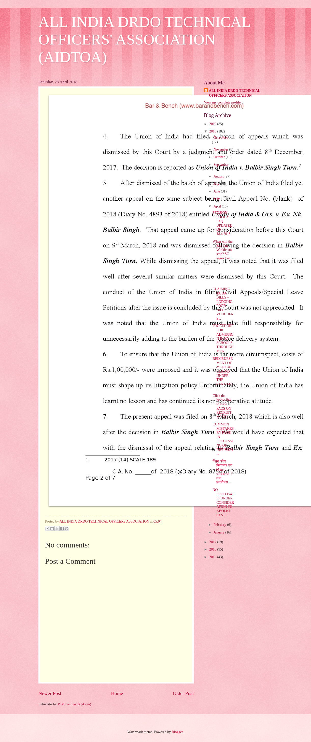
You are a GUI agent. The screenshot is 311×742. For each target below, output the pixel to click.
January (219, 532)
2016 (213, 549)
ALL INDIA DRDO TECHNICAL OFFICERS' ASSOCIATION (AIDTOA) (144, 39)
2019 (213, 124)
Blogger (177, 732)
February (220, 525)
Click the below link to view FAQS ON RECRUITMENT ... (222, 406)
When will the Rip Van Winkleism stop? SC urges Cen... (223, 250)
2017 (213, 542)
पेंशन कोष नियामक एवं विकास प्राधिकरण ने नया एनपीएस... (222, 471)
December (221, 138)
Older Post (183, 693)
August (219, 176)
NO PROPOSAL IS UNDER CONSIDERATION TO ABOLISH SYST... (223, 502)
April (218, 206)
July (217, 184)
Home (117, 693)
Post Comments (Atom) (74, 704)
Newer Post (49, 693)
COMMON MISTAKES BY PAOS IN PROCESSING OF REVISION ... (223, 439)
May (217, 199)
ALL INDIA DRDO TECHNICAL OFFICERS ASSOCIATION (234, 93)
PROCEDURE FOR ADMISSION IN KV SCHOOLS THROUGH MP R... (223, 338)
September (221, 165)
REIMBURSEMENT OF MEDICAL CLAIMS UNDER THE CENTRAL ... (223, 373)
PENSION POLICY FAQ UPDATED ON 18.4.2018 (222, 223)
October (220, 157)
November (221, 149)
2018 (213, 131)
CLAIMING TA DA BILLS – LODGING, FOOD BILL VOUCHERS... (223, 303)
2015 (213, 557)
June (217, 191)
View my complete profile (222, 102)
